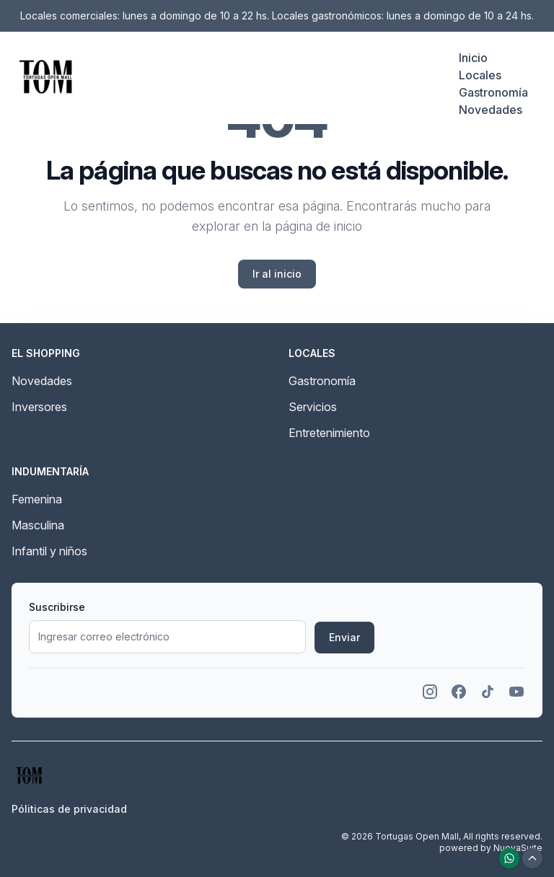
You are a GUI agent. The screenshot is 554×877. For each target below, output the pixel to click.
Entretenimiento (329, 433)
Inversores (39, 407)
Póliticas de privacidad (69, 809)
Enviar (344, 637)
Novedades (490, 109)
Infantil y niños (49, 551)
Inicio (473, 57)
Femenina (37, 499)
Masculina (38, 525)
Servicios (313, 407)
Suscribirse (57, 607)
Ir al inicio (277, 274)
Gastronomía (493, 92)
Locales (480, 75)
